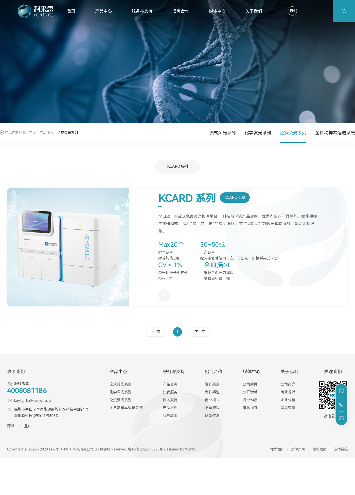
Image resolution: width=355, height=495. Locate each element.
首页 (71, 11)
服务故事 (170, 416)
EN (292, 11)
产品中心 (103, 11)
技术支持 (170, 400)
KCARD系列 (177, 166)
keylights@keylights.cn (33, 400)
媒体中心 (217, 11)
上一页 (155, 332)
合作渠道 (212, 392)
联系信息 (212, 416)
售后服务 (170, 392)
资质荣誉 (288, 408)
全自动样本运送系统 (335, 132)
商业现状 (288, 392)
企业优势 (288, 400)
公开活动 (250, 392)
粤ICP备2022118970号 (145, 449)
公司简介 (288, 384)
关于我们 (253, 11)
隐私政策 (319, 449)
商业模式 (212, 400)
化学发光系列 (258, 132)
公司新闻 (250, 384)
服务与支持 (142, 11)
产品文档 (170, 408)
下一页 (200, 332)
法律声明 (298, 449)
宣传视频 (250, 408)
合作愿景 (212, 384)
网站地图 (277, 449)
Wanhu (190, 449)
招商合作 (180, 11)
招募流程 (212, 408)
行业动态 (250, 400)
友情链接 (341, 449)
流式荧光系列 (222, 132)
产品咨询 (170, 384)
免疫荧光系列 (293, 132)
